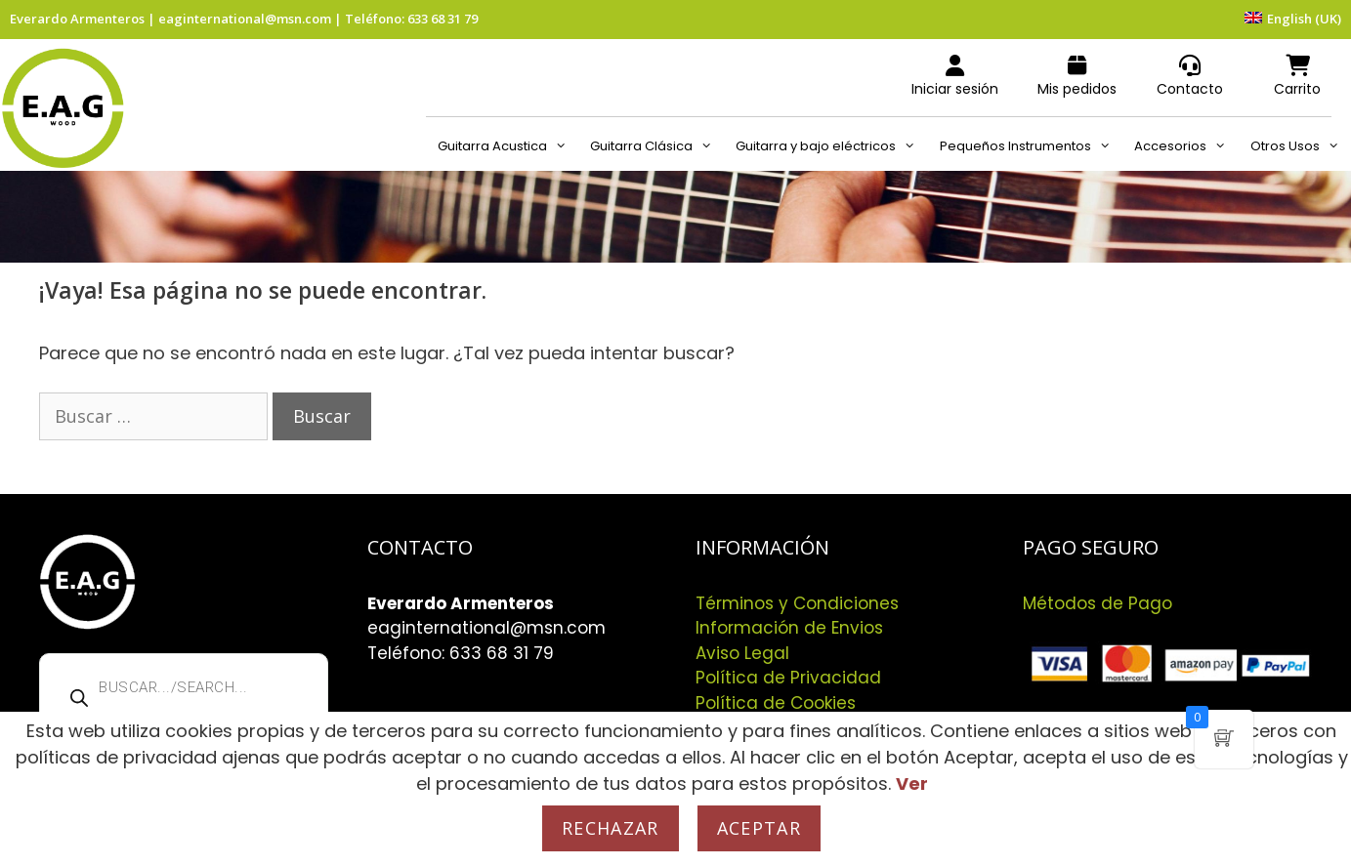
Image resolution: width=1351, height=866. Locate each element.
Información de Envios (789, 627)
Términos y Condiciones (797, 603)
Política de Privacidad (788, 677)
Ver (912, 783)
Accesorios (1186, 146)
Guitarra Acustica (508, 146)
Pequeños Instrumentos (1031, 146)
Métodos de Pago (1097, 603)
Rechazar (610, 828)
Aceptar (759, 828)
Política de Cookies (776, 703)
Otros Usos (1300, 146)
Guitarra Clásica (657, 146)
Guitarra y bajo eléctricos (831, 146)
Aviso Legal (742, 653)
